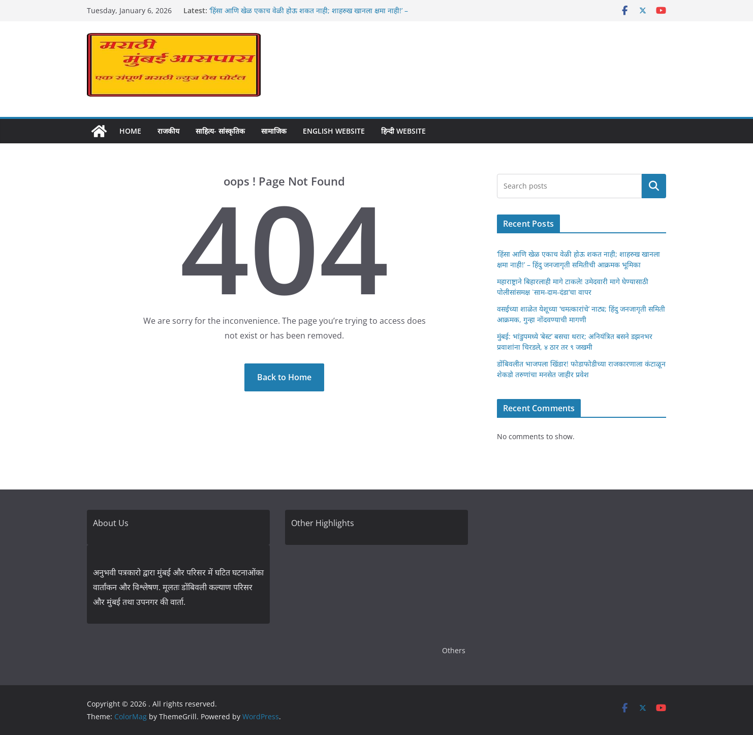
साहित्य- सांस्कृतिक (220, 131)
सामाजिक (274, 131)
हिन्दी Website (403, 131)
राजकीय (168, 131)
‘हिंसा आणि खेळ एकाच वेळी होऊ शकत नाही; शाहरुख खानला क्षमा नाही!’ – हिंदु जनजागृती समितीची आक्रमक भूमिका (308, 15)
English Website (334, 131)
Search (654, 185)
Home (130, 131)
